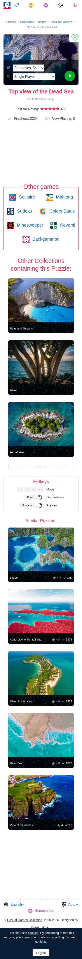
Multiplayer (17, 5)
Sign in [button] (75, 5)
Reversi (67, 225)
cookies (33, 933)
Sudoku (24, 211)
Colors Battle (61, 211)
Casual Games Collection (24, 920)
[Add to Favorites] (74, 38)
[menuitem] (17, 5)
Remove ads (44, 910)
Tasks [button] (32, 5)
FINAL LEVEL (40, 927)
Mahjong (64, 197)
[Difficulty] (28, 68)
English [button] (16, 904)
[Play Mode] (34, 76)
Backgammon (45, 239)
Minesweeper (29, 225)
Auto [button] (71, 904)
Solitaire (26, 197)
